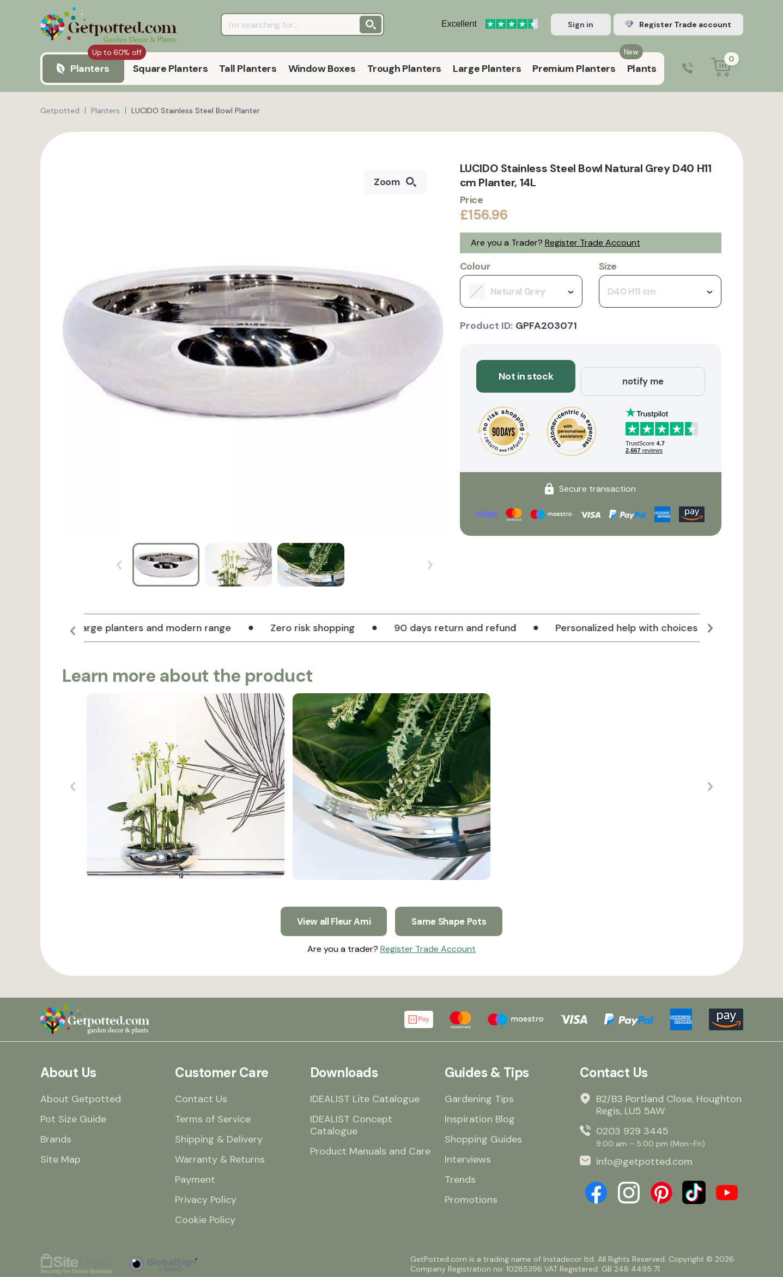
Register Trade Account (592, 242)
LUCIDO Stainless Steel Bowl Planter (195, 110)
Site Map (60, 1156)
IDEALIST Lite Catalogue (365, 1095)
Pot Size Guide (73, 1115)
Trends (460, 1176)
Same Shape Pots (452, 915)
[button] (73, 632)
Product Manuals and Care (370, 1147)
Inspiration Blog (480, 1115)
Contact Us (201, 1095)
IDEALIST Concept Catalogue (351, 1121)
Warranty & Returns (220, 1156)
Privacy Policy (205, 1196)
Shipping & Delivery (219, 1135)
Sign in (580, 24)
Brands (55, 1135)
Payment (195, 1176)
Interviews (468, 1156)
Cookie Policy (205, 1216)
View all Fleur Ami (331, 915)
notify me (643, 376)
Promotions (471, 1196)
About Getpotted (80, 1095)
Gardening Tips (479, 1095)
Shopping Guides (483, 1135)
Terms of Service (213, 1115)
